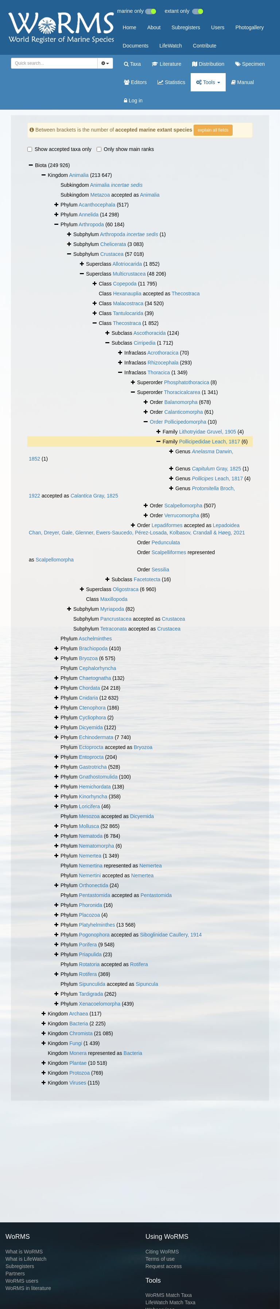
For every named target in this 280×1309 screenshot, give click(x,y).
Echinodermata (96, 737)
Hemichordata (95, 787)
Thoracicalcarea (182, 392)
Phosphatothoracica (186, 382)
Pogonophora (94, 935)
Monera (77, 1053)
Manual (242, 82)
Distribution (208, 64)
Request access (163, 1266)
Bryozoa (88, 658)
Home (129, 27)
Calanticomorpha (183, 412)
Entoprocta (91, 757)
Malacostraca (128, 303)
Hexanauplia (127, 293)
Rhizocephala (163, 363)
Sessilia (160, 569)
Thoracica (159, 372)
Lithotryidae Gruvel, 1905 (207, 432)
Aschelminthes (95, 639)
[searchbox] (53, 63)
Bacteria (78, 1023)
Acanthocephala (97, 205)
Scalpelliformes (169, 552)
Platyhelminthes (97, 925)
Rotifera (139, 964)
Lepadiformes (167, 525)
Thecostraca (186, 293)
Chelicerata (113, 244)
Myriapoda (112, 609)
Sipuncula (147, 984)
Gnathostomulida (98, 777)
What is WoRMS (24, 1252)
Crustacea (112, 254)
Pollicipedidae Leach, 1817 (209, 441)
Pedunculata (166, 542)
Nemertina (91, 866)
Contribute (205, 46)
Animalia (79, 175)
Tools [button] (208, 82)
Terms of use (160, 1259)
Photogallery (250, 27)
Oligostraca (126, 589)
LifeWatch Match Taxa (170, 1302)
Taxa (132, 64)
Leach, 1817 (217, 478)
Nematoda (91, 836)
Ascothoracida (149, 333)
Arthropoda (91, 224)
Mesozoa (89, 816)
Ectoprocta (91, 747)
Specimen (250, 64)
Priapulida (90, 954)
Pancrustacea (116, 619)
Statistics (171, 82)
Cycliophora (92, 717)
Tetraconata (113, 629)
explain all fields (213, 130)
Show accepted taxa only (59, 149)
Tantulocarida (128, 313)
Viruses (77, 1083)
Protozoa (79, 1073)
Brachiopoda (93, 648)
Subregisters (185, 27)
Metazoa (100, 195)
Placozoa (89, 915)
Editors (135, 82)
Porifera (88, 944)
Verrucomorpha (181, 515)
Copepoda (125, 284)
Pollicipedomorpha (185, 422)
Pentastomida (94, 895)
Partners (15, 1273)
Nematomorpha (96, 846)
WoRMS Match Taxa (168, 1295)
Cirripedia (145, 343)
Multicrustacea (129, 274)
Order (157, 422)
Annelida (89, 214)
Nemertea (90, 856)
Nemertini (90, 875)
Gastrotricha (93, 767)
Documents (136, 46)
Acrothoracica (163, 353)
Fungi (75, 1043)
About (154, 27)
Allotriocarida (127, 264)
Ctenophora (92, 708)
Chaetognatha (95, 678)
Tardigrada (91, 994)
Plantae (77, 1063)
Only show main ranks (125, 149)
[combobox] (54, 63)
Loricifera (89, 806)
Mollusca (89, 826)
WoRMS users (21, 1281)
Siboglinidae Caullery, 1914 (171, 935)
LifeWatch (170, 46)
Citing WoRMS (162, 1252)
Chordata (89, 688)
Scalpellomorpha (183, 505)
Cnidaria (88, 698)
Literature (166, 64)
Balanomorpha (181, 402)
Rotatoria (89, 964)
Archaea (78, 1014)
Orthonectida (93, 885)
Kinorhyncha (93, 796)
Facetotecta (147, 579)
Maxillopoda (114, 599)
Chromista (81, 1033)
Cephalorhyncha (97, 668)
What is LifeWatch (25, 1259)
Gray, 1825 (216, 469)
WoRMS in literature (28, 1288)
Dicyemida (91, 727)
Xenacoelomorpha (100, 1004)
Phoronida (90, 905)
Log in (133, 100)
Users (218, 27)
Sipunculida (92, 984)
